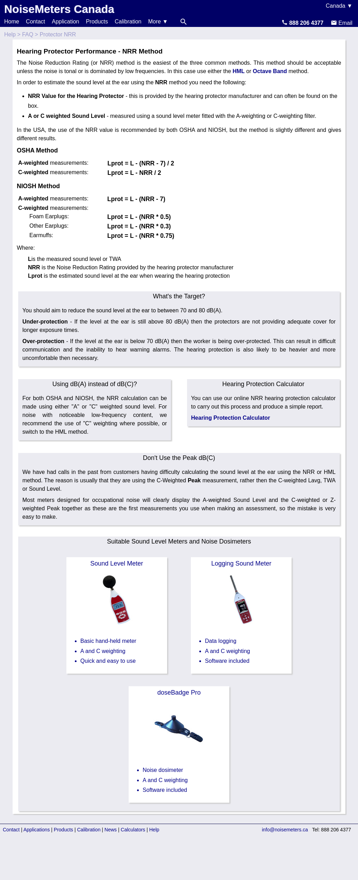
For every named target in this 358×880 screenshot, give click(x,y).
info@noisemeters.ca (285, 829)
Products (97, 21)
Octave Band (270, 71)
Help (10, 34)
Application (65, 21)
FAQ (27, 34)
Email (341, 23)
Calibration (128, 21)
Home (11, 21)
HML (238, 71)
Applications (36, 829)
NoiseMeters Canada (59, 9)
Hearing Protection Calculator (230, 418)
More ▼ (158, 21)
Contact (35, 21)
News (111, 829)
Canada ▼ (339, 6)
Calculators (133, 829)
